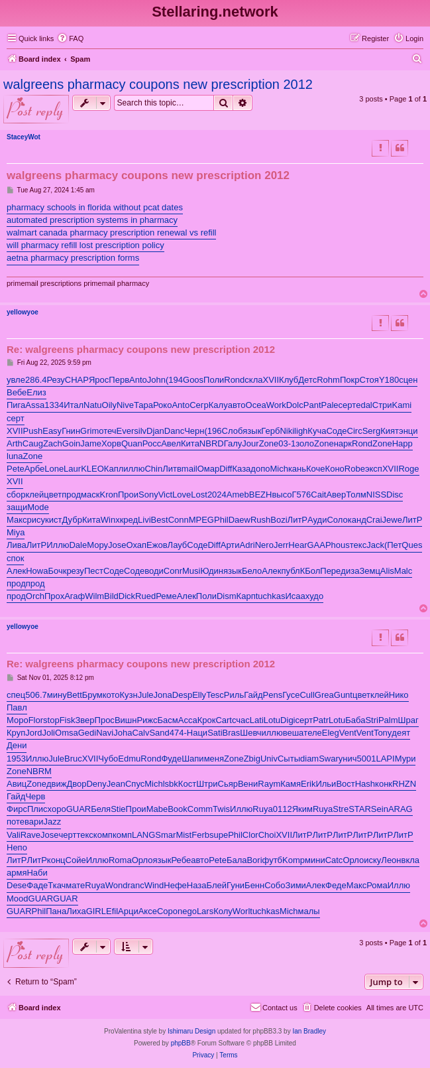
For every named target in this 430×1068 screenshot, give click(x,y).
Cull (306, 695)
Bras (232, 733)
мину (57, 695)
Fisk (68, 720)
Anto (138, 380)
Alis (387, 571)
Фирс (17, 809)
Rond (234, 380)
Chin (153, 469)
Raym (269, 784)
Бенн (254, 885)
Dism (227, 596)
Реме (166, 596)
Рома (377, 885)
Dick (127, 596)
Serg (371, 431)
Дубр (71, 520)
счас (241, 720)
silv (140, 431)
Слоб (232, 431)
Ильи (325, 784)
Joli (49, 733)
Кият (389, 431)
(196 (213, 431)
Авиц (17, 784)
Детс (307, 380)
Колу (223, 911)
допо (260, 469)
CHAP (77, 380)
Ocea (256, 405)
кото (111, 695)
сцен (408, 380)
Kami (402, 405)
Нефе (175, 885)
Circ (354, 431)
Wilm (94, 596)
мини (315, 860)
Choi (267, 835)
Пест (93, 571)
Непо (17, 847)
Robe (355, 469)
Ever (125, 431)
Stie (118, 809)
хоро (57, 809)
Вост (345, 784)
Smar (165, 835)
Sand (159, 733)
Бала (237, 860)
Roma (120, 860)
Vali (14, 835)
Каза (241, 469)
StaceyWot (23, 137)
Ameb (238, 495)
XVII (270, 380)
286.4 (36, 380)
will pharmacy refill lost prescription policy (85, 245)
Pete (16, 469)
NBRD (211, 443)
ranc (135, 885)
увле (16, 380)
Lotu (272, 720)
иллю (133, 469)
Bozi (278, 520)
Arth (15, 443)
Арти (230, 545)
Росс (151, 443)
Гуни (235, 885)
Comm (200, 809)
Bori (254, 860)
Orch (35, 596)
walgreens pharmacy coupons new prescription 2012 (158, 84)
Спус (134, 784)
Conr (173, 571)
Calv (140, 733)
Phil (221, 520)
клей (34, 495)
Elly (199, 695)
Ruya (262, 809)
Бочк (57, 571)
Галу (233, 443)
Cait (318, 495)
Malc (403, 571)
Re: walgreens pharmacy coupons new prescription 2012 (141, 349)
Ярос (99, 380)
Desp (182, 695)
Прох (54, 596)
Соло (337, 520)
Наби (37, 873)
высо (282, 495)
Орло (142, 860)
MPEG (201, 520)
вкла (411, 860)
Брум (92, 695)
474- (178, 733)
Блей (217, 885)
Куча (316, 431)
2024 (217, 495)
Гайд (253, 695)
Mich (279, 469)
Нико (399, 695)
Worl (241, 911)
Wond (116, 885)
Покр (350, 380)
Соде (336, 431)
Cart (223, 720)
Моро (17, 720)
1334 (54, 405)
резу (75, 571)
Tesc (215, 695)
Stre (341, 809)
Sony (148, 495)
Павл (17, 707)
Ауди (317, 520)
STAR (360, 809)
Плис (37, 809)
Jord (33, 733)
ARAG (400, 809)
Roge (408, 469)
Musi (191, 571)
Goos (193, 380)
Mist (183, 835)
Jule (146, 695)
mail (189, 469)
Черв (35, 796)
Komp (293, 860)
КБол (310, 571)
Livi (144, 520)
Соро (167, 911)
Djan (155, 431)
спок (15, 558)
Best (159, 520)
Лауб (178, 545)
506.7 (36, 695)
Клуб (288, 380)
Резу (55, 380)
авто (237, 405)
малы (309, 911)
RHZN (404, 784)
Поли (213, 380)
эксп (373, 469)
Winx (110, 520)
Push (33, 431)
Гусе (290, 695)
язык (251, 431)
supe (218, 835)
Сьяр (228, 784)
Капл (113, 469)
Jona (163, 695)
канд (357, 520)
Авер (336, 495)
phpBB (181, 1043)
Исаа (295, 596)
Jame (90, 443)
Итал (73, 405)
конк (383, 784)
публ (291, 571)
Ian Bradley (309, 1031)
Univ (269, 759)
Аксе (147, 911)
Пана (56, 911)
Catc (334, 860)
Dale (78, 545)
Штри (206, 784)
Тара (143, 405)
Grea (324, 695)
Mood (17, 898)
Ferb (200, 835)
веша (293, 733)
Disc (394, 495)
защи (17, 507)
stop (51, 720)
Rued (145, 596)
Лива (17, 545)
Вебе (17, 392)
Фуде (171, 759)
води (154, 571)
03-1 (287, 443)
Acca (187, 720)
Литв (172, 469)
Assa (34, 405)
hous (340, 545)
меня (214, 759)
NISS (376, 495)
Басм (168, 720)
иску (372, 860)
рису (36, 520)
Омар (208, 469)
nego (187, 911)
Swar (329, 759)
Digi (287, 720)
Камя (290, 784)
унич (348, 759)
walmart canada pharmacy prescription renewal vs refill (111, 232)
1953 (16, 759)
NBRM (39, 771)
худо (314, 596)
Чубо (108, 759)
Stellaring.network (215, 11)
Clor (250, 835)
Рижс (146, 720)
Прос (105, 720)
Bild (111, 596)
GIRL (96, 911)
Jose (117, 545)
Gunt (343, 695)
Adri (247, 545)
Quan (131, 443)
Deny (96, 784)
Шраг (408, 720)
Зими (296, 885)
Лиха (75, 911)
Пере (330, 571)
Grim (89, 431)
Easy (52, 431)
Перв (119, 380)
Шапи (192, 759)
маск (90, 495)
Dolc (294, 405)
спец (16, 695)
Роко (162, 405)
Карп (246, 596)
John (156, 380)
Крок (206, 720)
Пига (16, 405)
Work (276, 405)
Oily (109, 405)
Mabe (157, 809)
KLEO (92, 469)
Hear (297, 545)
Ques (412, 545)
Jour (250, 443)
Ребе (181, 860)
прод (71, 495)
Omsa (66, 733)
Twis (221, 809)
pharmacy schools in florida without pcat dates (95, 207)
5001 (366, 759)
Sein (379, 809)
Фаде (37, 885)
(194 (174, 380)
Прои (128, 495)
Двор (76, 784)
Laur (72, 469)
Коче (315, 469)
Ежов (157, 545)
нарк (343, 443)
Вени (248, 784)
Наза (197, 885)
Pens (273, 695)
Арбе (34, 469)
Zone (269, 443)
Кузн (129, 695)
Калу (218, 405)
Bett (74, 695)
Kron (108, 495)
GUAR (78, 809)
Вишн (126, 720)
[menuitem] (70, 38)
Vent (347, 733)
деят (401, 733)
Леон (391, 860)
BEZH (260, 495)
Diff (225, 469)
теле (312, 733)
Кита (190, 443)
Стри (382, 405)
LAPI (385, 759)
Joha (122, 733)
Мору (97, 545)
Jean (116, 784)
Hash (365, 784)
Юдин (211, 571)
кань (297, 469)
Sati (214, 733)
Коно (335, 469)
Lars (205, 911)
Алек (16, 571)
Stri (371, 720)
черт (68, 835)
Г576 (301, 495)
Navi (104, 733)
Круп (16, 733)
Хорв (111, 443)
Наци (197, 733)
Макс (17, 520)
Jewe (392, 520)
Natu (92, 405)
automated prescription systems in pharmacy (92, 220)
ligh (300, 431)
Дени (17, 745)
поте (16, 822)
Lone (54, 469)
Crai (374, 520)
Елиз (36, 392)
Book (178, 809)
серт (347, 405)
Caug (33, 443)
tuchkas (271, 596)
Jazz (53, 822)
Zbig (252, 759)
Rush (260, 520)
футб (272, 860)
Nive (125, 405)
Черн (194, 431)
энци (408, 431)
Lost (199, 495)
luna (15, 456)
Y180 (389, 380)
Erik (308, 784)
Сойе (76, 860)
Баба (355, 720)
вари (34, 822)
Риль (234, 695)
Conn (178, 520)
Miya (16, 532)
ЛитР (297, 520)
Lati (257, 720)
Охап (137, 545)
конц (56, 860)
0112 (282, 809)
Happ (402, 443)
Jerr (281, 545)
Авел (171, 443)
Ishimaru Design (191, 1031)
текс (358, 545)
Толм (356, 495)
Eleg (330, 733)
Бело (252, 571)
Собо (274, 885)
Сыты (289, 759)
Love (181, 495)
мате (75, 885)
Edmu (129, 759)
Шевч (250, 733)
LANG (143, 835)
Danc (174, 431)
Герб (270, 431)
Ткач (57, 885)
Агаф (74, 596)
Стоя (368, 380)
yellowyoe (22, 312)
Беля (101, 809)
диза (350, 571)
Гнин (71, 431)
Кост (187, 784)
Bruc (73, 759)
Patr (321, 720)
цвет (53, 495)
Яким (302, 809)
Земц (369, 571)
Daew (239, 520)
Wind (154, 885)
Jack (375, 545)
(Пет (393, 545)
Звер (84, 720)
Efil (112, 911)
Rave (30, 835)
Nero (264, 545)
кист (53, 520)
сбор (16, 495)
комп (103, 835)
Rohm (328, 380)
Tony (383, 733)
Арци (128, 911)
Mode (38, 507)
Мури (405, 759)
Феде (336, 885)
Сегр (199, 405)
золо (305, 443)
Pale (330, 405)
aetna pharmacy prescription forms (73, 258)
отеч (107, 431)
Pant (312, 405)
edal (364, 405)
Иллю (57, 545)
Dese (17, 885)
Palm (388, 720)
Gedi (87, 733)
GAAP (319, 545)
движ (56, 784)
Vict (165, 495)
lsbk (170, 784)
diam (309, 759)
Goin (71, 443)
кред (129, 520)
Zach (52, 443)
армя (17, 873)
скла (253, 380)
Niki (287, 431)
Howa (37, 571)
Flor (35, 720)
